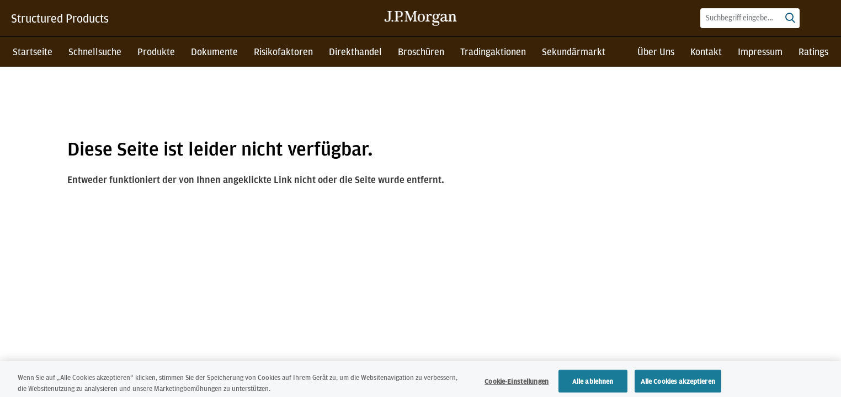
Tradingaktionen (493, 51)
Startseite (32, 51)
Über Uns (655, 51)
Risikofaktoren (283, 51)
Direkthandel (355, 51)
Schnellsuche (94, 51)
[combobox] (750, 18)
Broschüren (421, 51)
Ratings (813, 51)
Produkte (156, 51)
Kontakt (706, 51)
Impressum (760, 51)
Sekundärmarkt (573, 51)
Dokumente (214, 51)
